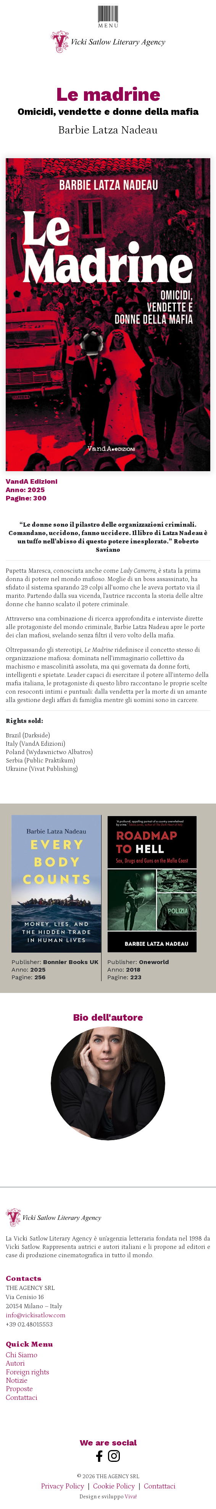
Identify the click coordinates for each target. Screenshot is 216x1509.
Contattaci (21, 1398)
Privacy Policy (62, 1486)
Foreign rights (27, 1372)
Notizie (16, 1381)
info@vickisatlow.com (36, 1315)
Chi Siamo (21, 1355)
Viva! (131, 1497)
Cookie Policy (114, 1486)
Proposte (19, 1389)
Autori (15, 1364)
